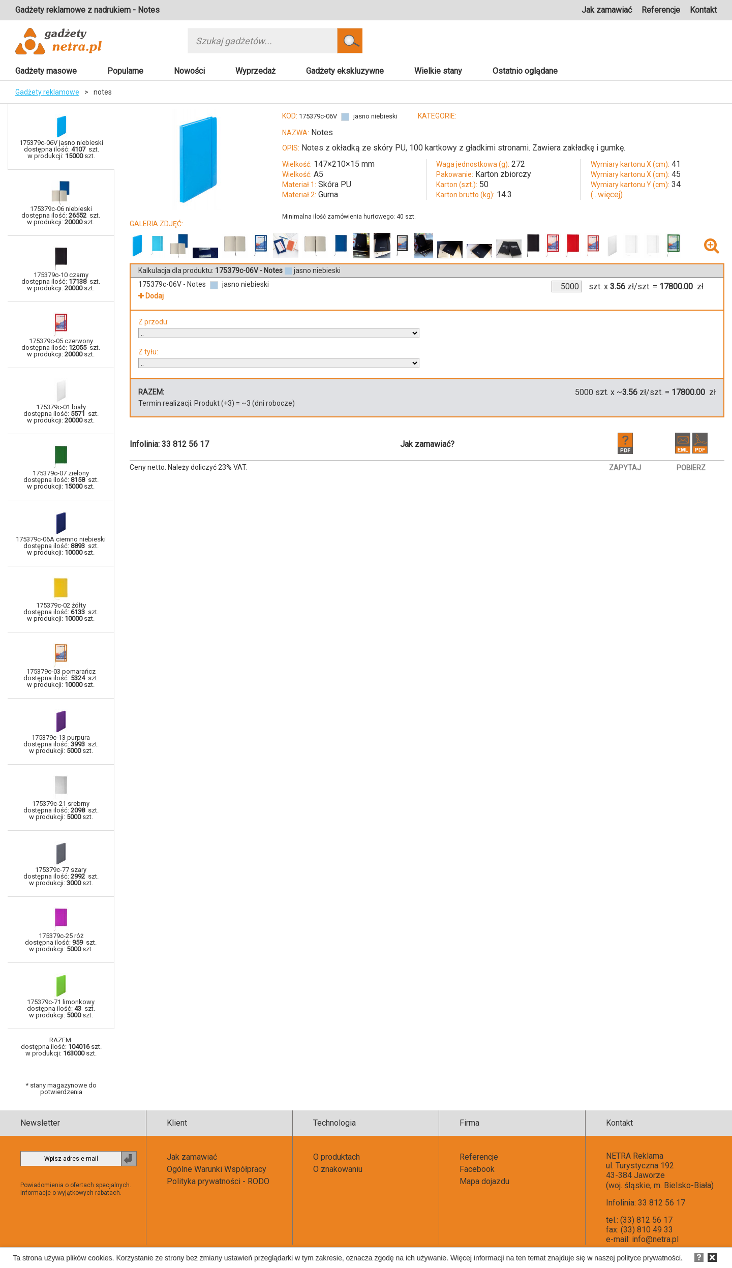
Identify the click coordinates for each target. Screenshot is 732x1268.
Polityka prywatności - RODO (218, 1181)
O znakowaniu (337, 1169)
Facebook (477, 1169)
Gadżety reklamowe (47, 92)
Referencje (661, 10)
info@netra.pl (655, 1239)
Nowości (189, 71)
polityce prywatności (649, 1258)
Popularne (125, 71)
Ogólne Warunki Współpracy (216, 1169)
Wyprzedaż (255, 71)
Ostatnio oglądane (525, 71)
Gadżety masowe (46, 71)
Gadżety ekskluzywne (345, 71)
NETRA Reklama (634, 1156)
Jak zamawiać (607, 10)
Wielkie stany (438, 71)
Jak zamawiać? (427, 444)
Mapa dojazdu (484, 1181)
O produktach (336, 1157)
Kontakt (703, 10)
